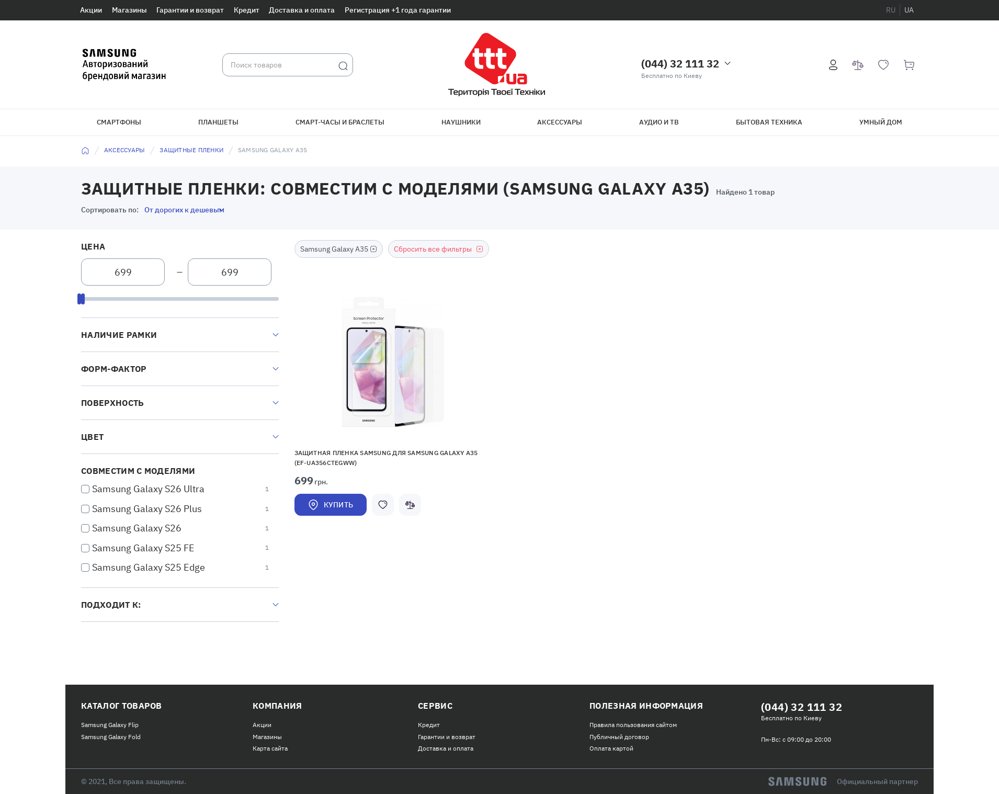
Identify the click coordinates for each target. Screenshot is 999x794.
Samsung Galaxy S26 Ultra (148, 489)
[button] (392, 362)
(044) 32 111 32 (680, 63)
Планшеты (218, 122)
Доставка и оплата (302, 10)
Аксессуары (559, 122)
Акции (91, 10)
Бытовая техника (769, 122)
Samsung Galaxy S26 (136, 528)
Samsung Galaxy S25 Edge (148, 567)
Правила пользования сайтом (633, 725)
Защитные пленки (191, 149)
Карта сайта (270, 748)
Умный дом (880, 122)
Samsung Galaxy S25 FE (143, 548)
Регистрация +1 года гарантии (398, 10)
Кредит (246, 10)
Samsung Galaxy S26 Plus (147, 509)
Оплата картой (611, 748)
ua (909, 10)
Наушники (461, 122)
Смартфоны (119, 122)
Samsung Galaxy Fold (111, 737)
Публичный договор (619, 737)
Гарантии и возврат (190, 10)
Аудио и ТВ (659, 122)
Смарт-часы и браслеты (340, 122)
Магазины (129, 10)
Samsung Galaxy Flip (110, 725)
